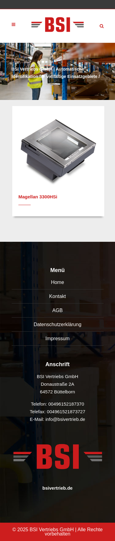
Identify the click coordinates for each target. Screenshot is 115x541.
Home (57, 282)
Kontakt (57, 296)
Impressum (57, 338)
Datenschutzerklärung (58, 324)
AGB (57, 310)
